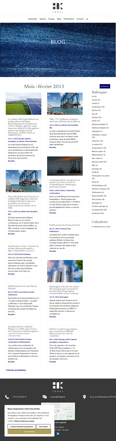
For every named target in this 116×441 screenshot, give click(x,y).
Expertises (32, 19)
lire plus (11, 161)
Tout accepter (29, 432)
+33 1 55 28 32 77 (19, 397)
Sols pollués (96, 199)
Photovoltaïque (31, 141)
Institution (96, 141)
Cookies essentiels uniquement (21, 427)
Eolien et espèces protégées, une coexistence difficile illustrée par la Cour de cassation (63, 332)
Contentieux (70, 190)
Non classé (96, 158)
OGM (94, 172)
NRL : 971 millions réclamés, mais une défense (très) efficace (64, 120)
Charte (94, 100)
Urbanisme (96, 213)
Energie (21, 139)
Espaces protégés (98, 124)
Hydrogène (64, 297)
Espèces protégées (99, 128)
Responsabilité (97, 196)
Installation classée (99, 135)
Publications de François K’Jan (64, 225)
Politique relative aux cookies (24, 421)
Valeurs (43, 19)
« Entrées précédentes (16, 370)
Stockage (95, 203)
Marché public (32, 211)
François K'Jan (65, 229)
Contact (80, 19)
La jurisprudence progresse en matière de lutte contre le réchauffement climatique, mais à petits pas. (64, 183)
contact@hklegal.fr (57, 397)
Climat (62, 190)
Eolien (68, 339)
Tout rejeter (43, 427)
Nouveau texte (97, 162)
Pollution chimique (99, 189)
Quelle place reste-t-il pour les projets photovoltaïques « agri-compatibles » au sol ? (23, 248)
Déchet (22, 339)
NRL (9, 214)
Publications (69, 19)
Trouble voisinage (98, 206)
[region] (29, 420)
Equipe (51, 19)
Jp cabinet (20, 141)
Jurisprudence (13, 342)
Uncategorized (97, 210)
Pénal (94, 182)
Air (93, 96)
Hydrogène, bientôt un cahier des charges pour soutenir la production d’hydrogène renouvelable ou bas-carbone (64, 290)
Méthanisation (24, 342)
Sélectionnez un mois (102, 227)
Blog (59, 19)
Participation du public (100, 176)
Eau (93, 114)
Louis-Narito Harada (26, 292)
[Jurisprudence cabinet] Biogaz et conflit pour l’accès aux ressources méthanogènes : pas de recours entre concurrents (23, 331)
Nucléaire (95, 169)
